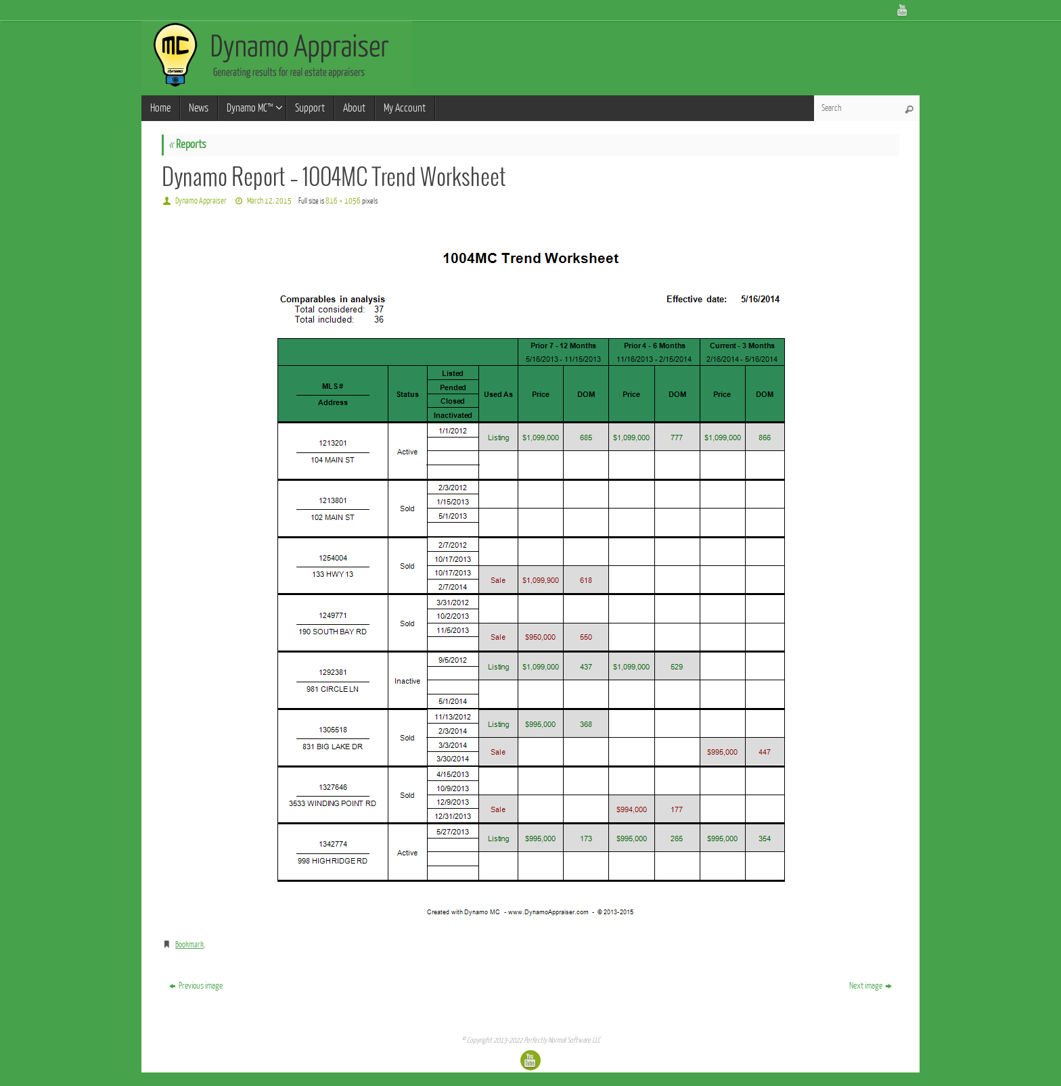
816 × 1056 (343, 201)
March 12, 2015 (269, 201)
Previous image (196, 986)
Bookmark (189, 944)
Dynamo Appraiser (201, 201)
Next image (870, 986)
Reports (187, 144)
